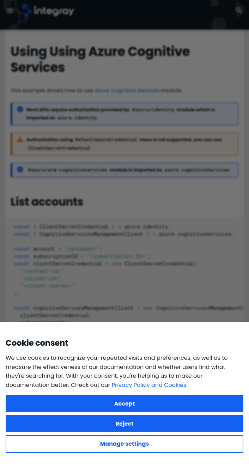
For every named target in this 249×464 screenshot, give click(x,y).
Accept (124, 404)
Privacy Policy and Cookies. (150, 385)
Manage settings (124, 444)
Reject (124, 424)
